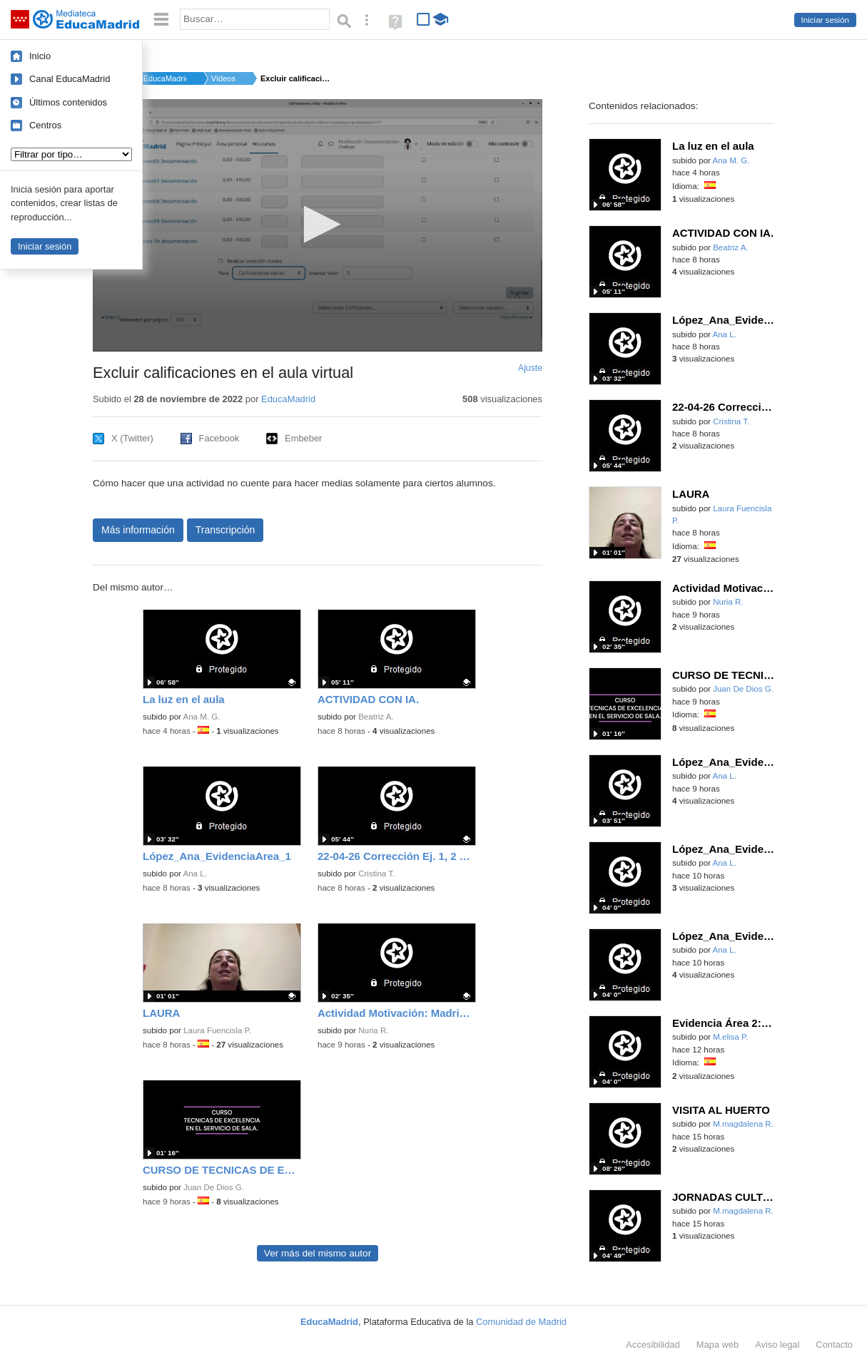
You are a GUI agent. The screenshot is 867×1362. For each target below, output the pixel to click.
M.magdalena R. (743, 1124)
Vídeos (223, 78)
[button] (317, 224)
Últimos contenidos (68, 102)
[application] (317, 225)
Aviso (777, 1344)
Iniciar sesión (825, 20)
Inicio (40, 56)
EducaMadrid (164, 78)
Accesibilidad (652, 1344)
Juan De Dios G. (213, 1187)
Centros (45, 125)
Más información (138, 530)
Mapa (717, 1344)
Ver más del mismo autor (317, 1253)
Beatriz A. (375, 716)
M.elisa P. (730, 1037)
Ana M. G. (201, 716)
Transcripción (225, 530)
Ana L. (195, 873)
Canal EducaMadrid (69, 78)
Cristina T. (376, 873)
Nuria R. (373, 1030)
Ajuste (530, 368)
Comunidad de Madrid (521, 1321)
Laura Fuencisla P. (217, 1030)
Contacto (834, 1344)
